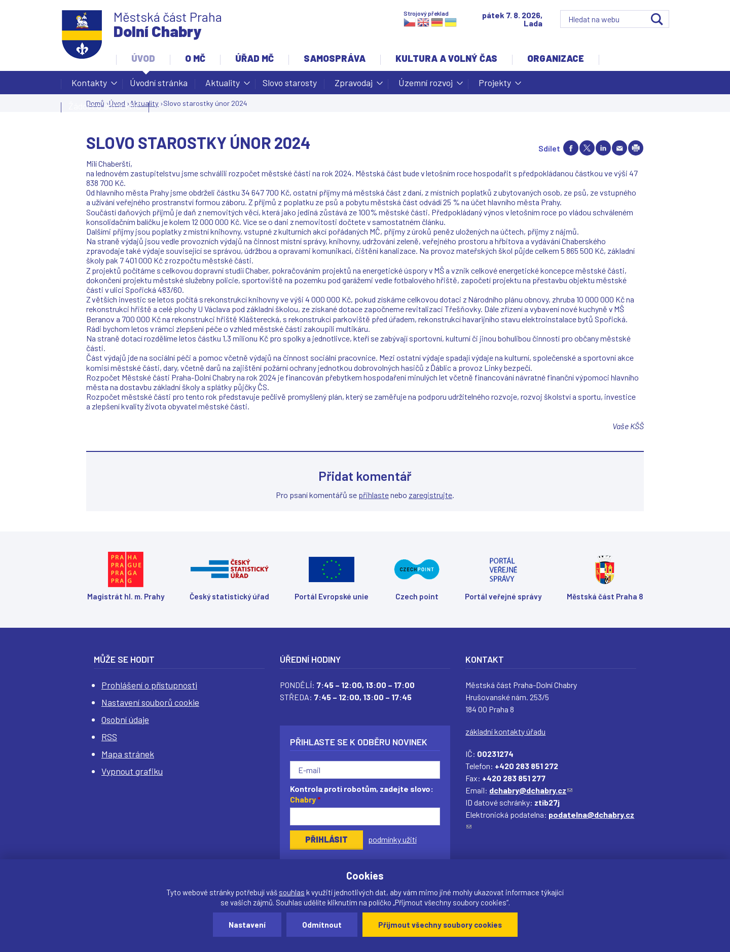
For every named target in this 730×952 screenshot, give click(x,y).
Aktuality (222, 85)
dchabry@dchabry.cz (530, 790)
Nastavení (247, 924)
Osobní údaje (125, 719)
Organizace (555, 58)
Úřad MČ (254, 58)
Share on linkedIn (603, 148)
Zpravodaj (353, 85)
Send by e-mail (619, 148)
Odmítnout (322, 924)
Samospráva (335, 58)
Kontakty (89, 85)
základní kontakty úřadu (505, 731)
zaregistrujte (430, 495)
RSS (109, 736)
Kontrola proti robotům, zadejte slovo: (361, 794)
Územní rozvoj (425, 85)
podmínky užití (392, 839)
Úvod (143, 58)
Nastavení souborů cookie (150, 702)
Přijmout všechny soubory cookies (440, 924)
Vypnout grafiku (132, 771)
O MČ (195, 58)
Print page (635, 148)
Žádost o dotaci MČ (104, 105)
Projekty (494, 85)
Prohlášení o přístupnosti (149, 685)
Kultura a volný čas (446, 58)
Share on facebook (570, 148)
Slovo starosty (290, 82)
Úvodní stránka (159, 82)
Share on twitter (587, 148)
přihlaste (373, 495)
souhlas (292, 892)
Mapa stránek (127, 753)
